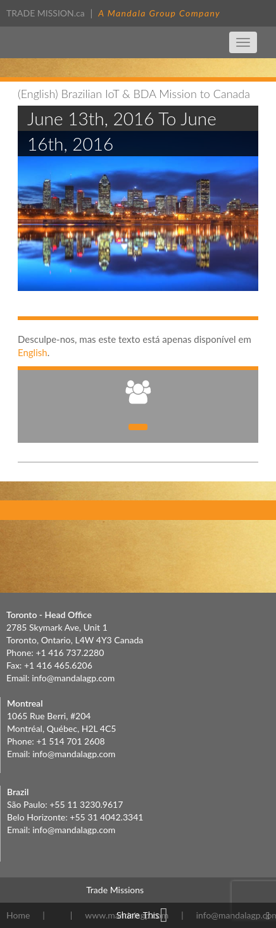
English (32, 352)
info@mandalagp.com (73, 677)
